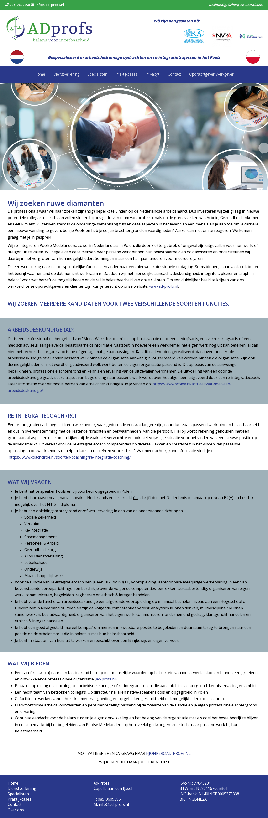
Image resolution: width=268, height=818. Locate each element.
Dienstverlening (66, 74)
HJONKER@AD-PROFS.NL (168, 753)
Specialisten (97, 74)
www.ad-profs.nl (163, 286)
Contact (174, 74)
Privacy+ (153, 74)
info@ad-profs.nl (47, 4)
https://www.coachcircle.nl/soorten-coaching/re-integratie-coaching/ (70, 457)
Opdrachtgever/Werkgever (211, 74)
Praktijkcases (126, 74)
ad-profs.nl (106, 679)
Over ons (16, 810)
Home (40, 74)
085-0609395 (17, 4)
